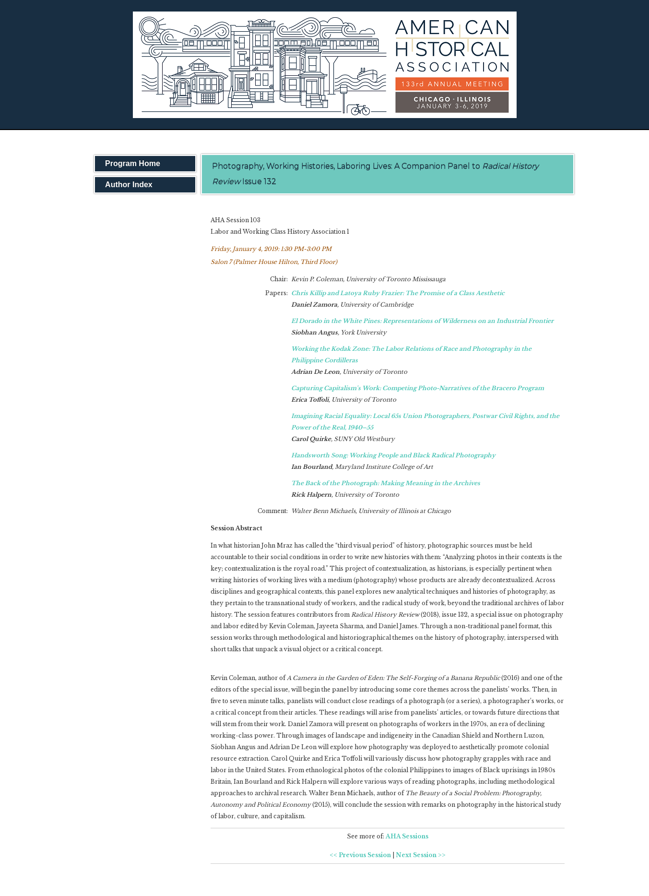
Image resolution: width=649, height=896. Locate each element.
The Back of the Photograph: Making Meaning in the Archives (385, 483)
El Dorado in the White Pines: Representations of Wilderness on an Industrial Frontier (422, 320)
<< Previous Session (360, 855)
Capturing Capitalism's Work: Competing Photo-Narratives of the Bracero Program (417, 388)
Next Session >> (421, 855)
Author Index (129, 184)
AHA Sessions (407, 836)
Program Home (132, 163)
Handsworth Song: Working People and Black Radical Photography (393, 455)
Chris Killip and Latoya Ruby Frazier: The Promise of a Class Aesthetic (398, 293)
